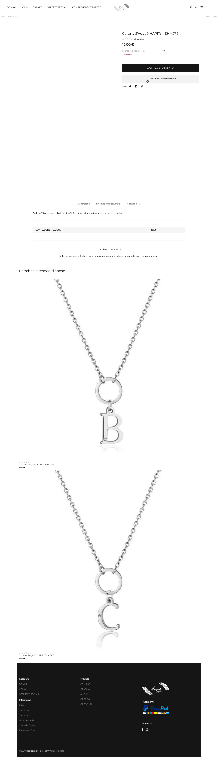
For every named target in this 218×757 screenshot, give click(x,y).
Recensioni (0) (133, 203)
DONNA (11, 7)
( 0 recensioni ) (139, 38)
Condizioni (24, 709)
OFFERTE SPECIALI (57, 7)
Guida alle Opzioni (27, 724)
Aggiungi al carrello (160, 67)
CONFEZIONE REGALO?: (132, 50)
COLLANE (18, 16)
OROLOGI (85, 698)
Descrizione (83, 203)
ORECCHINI (86, 703)
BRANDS (37, 7)
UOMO (24, 7)
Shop (10, 16)
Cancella (128, 54)
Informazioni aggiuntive (107, 203)
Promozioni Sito (27, 729)
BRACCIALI (86, 688)
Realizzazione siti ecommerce (41, 750)
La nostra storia (26, 719)
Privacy (22, 704)
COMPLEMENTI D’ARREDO (86, 7)
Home (3, 16)
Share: (124, 86)
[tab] (83, 203)
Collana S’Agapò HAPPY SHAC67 (36, 654)
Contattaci (24, 714)
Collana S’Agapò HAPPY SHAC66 (36, 464)
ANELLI (84, 693)
